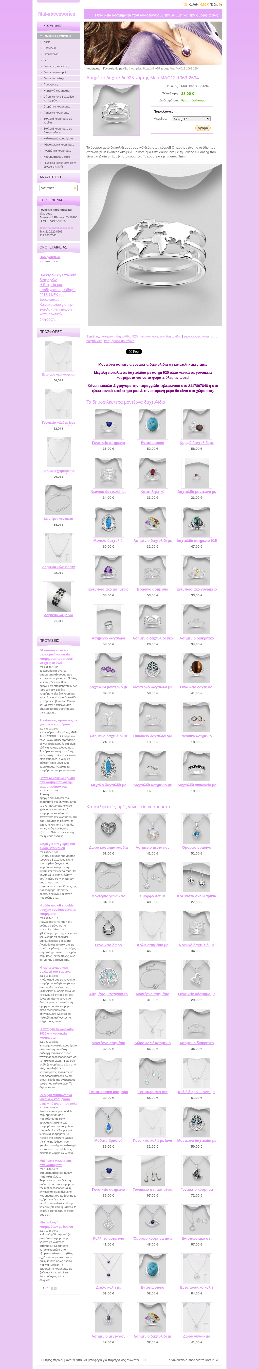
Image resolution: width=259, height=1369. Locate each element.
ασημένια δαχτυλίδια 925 (120, 336)
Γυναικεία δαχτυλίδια (115, 68)
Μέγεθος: (160, 118)
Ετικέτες (92, 336)
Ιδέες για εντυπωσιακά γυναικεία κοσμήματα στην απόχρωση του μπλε (58, 1099)
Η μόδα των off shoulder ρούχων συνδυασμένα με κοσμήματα (58, 910)
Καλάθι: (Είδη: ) (205, 4)
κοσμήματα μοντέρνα (119, 341)
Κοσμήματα (93, 68)
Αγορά (203, 128)
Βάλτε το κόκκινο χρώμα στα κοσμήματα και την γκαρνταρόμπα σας (57, 782)
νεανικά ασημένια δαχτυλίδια (160, 336)
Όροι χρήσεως (50, 257)
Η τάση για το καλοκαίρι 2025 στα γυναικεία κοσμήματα (56, 1033)
